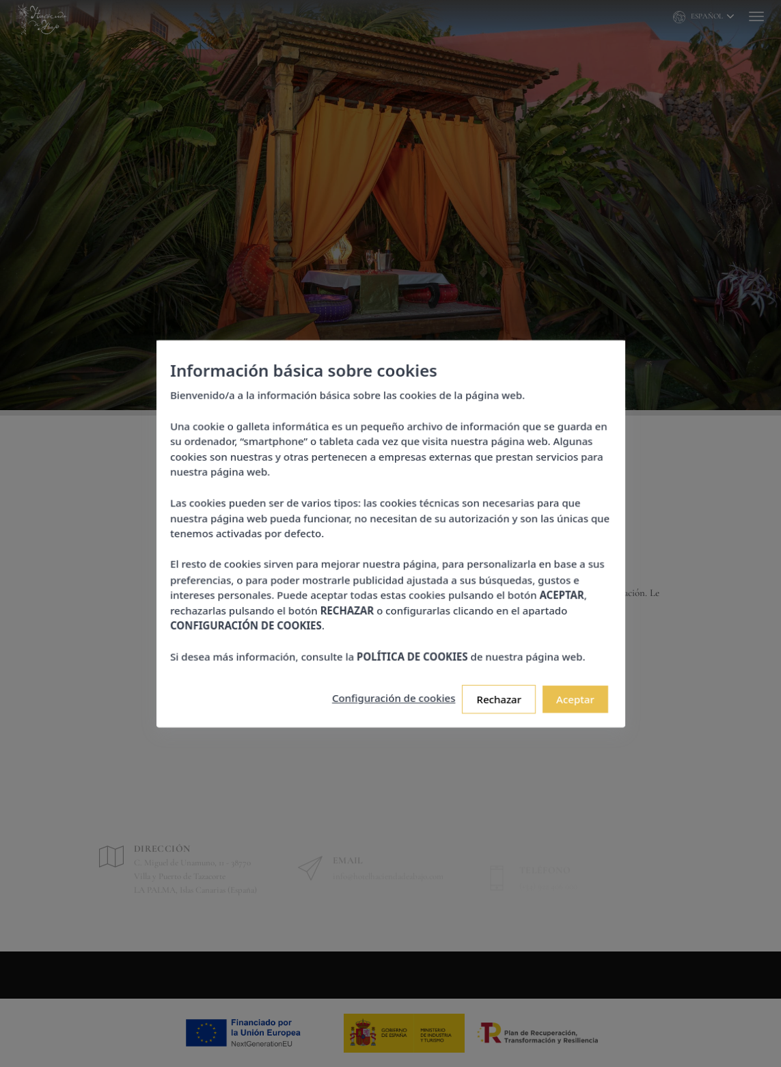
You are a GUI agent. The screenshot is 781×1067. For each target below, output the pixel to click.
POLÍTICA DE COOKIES (410, 646)
